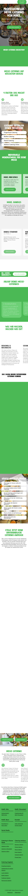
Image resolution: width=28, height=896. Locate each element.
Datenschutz (18, 892)
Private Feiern (18, 857)
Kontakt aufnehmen (14, 40)
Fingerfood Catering (6, 866)
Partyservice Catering (6, 880)
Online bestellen (10, 189)
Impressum (10, 892)
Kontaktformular (11, 308)
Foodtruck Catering (5, 878)
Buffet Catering (5, 875)
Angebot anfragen (6, 739)
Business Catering (19, 844)
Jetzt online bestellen (14, 27)
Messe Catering (18, 849)
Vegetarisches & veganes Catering (7, 869)
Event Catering (18, 852)
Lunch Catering (5, 873)
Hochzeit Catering (19, 855)
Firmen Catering (18, 847)
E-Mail (14, 306)
